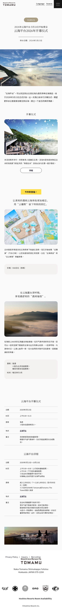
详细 (31, 170)
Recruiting (36, 557)
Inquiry (24, 557)
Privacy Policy (11, 557)
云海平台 (23, 431)
